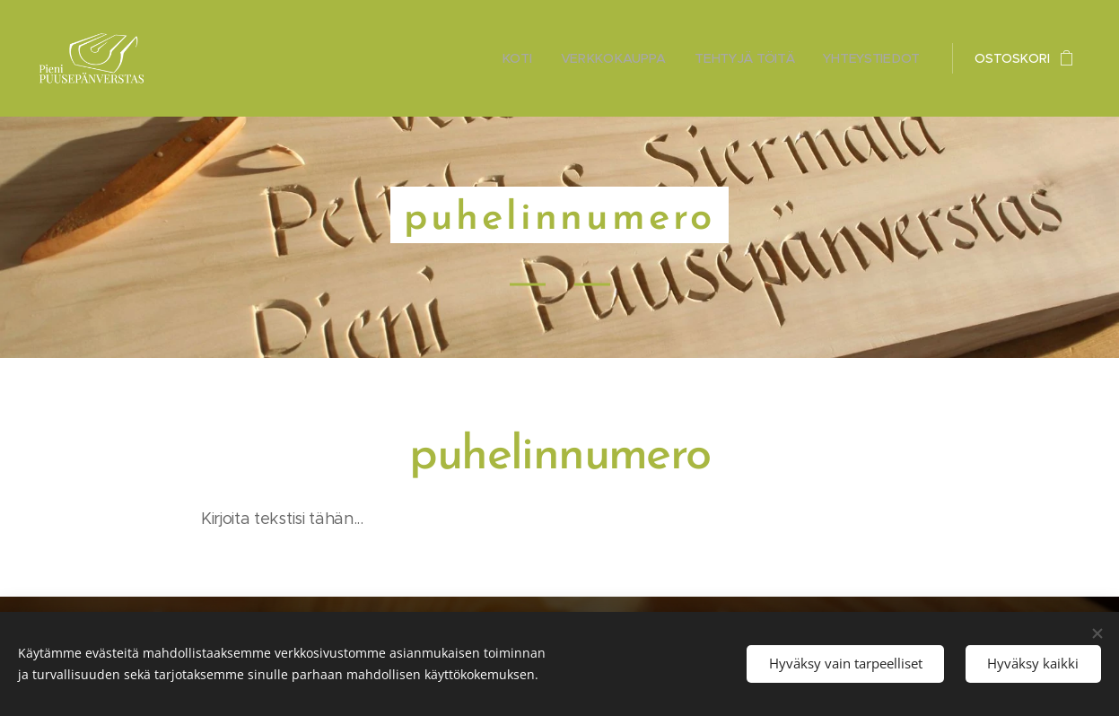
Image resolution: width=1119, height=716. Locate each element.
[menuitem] (521, 58)
